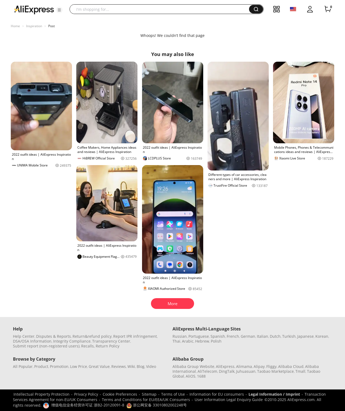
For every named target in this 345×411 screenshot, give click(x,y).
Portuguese (198, 336)
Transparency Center (111, 341)
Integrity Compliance (72, 341)
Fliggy (271, 366)
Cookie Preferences (120, 394)
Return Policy (107, 346)
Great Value (99, 366)
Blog (140, 366)
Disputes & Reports (53, 336)
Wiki (131, 366)
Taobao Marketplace (275, 371)
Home (15, 26)
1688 (201, 376)
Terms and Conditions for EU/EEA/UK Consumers (146, 399)
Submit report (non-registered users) (46, 346)
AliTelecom (207, 371)
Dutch (275, 336)
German (248, 336)
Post (51, 26)
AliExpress (225, 366)
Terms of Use (173, 394)
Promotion (59, 366)
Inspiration (34, 26)
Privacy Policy (86, 394)
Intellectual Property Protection (41, 394)
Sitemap (149, 394)
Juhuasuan (246, 371)
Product (41, 366)
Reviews (118, 366)
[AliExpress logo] (34, 9)
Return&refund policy (92, 336)
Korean (321, 336)
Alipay (259, 366)
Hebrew (202, 341)
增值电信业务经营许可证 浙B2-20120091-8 (87, 404)
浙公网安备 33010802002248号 (156, 404)
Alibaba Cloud (290, 366)
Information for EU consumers (216, 394)
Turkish (289, 336)
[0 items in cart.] (327, 9)
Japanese (305, 336)
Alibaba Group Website (193, 366)
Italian (262, 336)
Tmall (300, 371)
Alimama (244, 366)
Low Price (78, 366)
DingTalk (226, 371)
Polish (216, 341)
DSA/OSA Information (32, 341)
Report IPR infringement (135, 336)
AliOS (190, 376)
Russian (179, 336)
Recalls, (88, 346)
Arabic (188, 341)
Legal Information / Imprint (274, 394)
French (233, 336)
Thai (176, 341)
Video (151, 366)
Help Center (23, 336)
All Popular (23, 366)
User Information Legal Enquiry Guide (229, 399)
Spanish (218, 336)
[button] (59, 10)
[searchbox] (161, 9)
